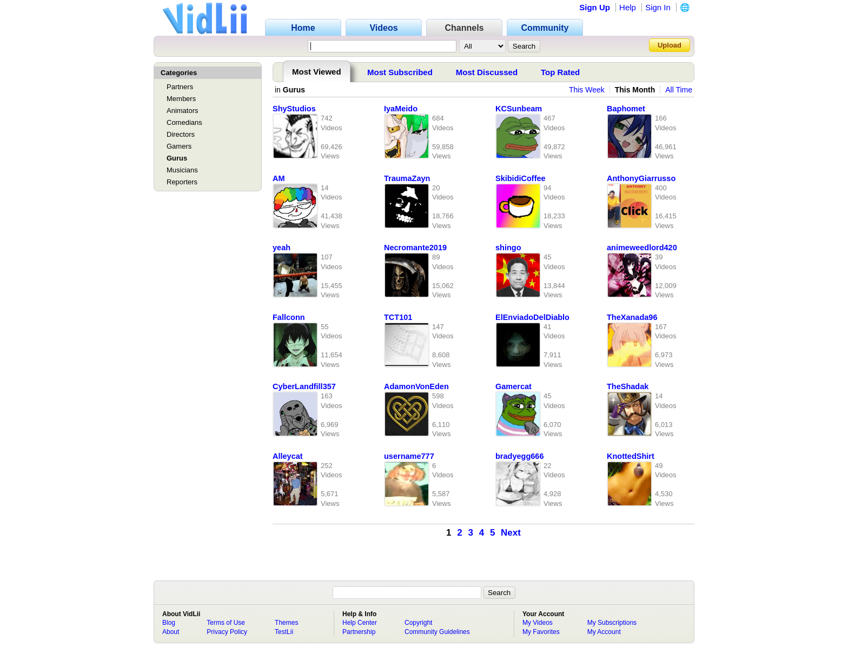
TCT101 (398, 317)
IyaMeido (401, 108)
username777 (409, 456)
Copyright (418, 622)
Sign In (658, 7)
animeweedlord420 (642, 247)
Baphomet (626, 108)
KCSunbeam (518, 108)
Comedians (184, 122)
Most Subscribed (400, 72)
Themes (286, 622)
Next (511, 533)
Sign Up (594, 7)
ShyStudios (294, 108)
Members (181, 99)
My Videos (537, 622)
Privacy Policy (227, 632)
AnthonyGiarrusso (641, 178)
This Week (587, 89)
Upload (669, 45)
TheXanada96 (632, 317)
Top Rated (560, 72)
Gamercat (513, 386)
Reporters (182, 182)
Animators (182, 110)
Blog (168, 622)
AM (279, 178)
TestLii (284, 632)
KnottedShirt (630, 456)
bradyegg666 (519, 456)
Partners (180, 87)
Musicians (182, 170)
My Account (604, 632)
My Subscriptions (612, 622)
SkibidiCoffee (520, 178)
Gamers (179, 146)
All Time (678, 89)
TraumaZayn (407, 178)
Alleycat (288, 456)
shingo (508, 247)
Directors (181, 134)
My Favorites (541, 632)
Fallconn (289, 317)
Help (627, 7)
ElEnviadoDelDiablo (532, 317)
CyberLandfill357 (304, 386)
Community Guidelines (437, 632)
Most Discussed (487, 72)
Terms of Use (226, 622)
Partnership (358, 632)
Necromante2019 (415, 247)
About (170, 632)
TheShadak (627, 386)
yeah (281, 247)
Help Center (359, 622)
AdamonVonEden (416, 386)
